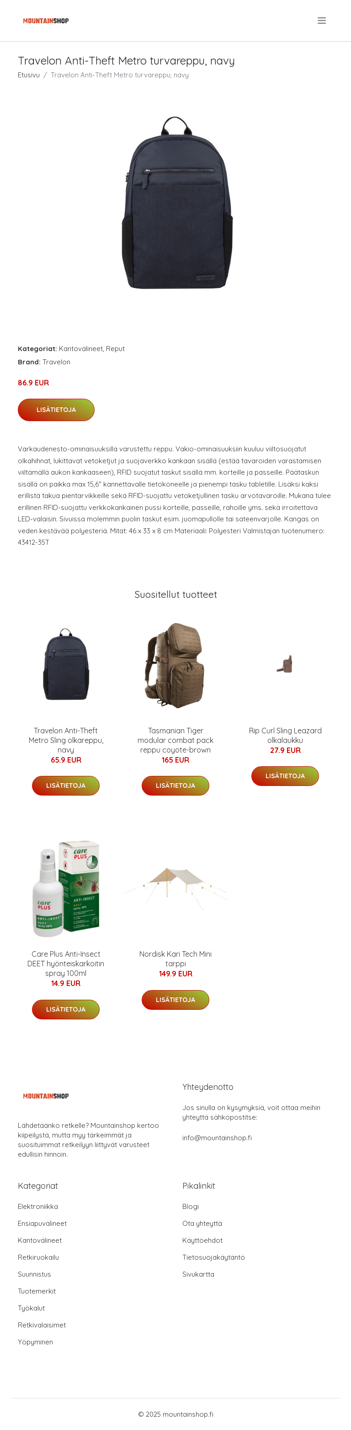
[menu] (322, 20)
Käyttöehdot (202, 1240)
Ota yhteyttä (202, 1223)
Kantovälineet (81, 348)
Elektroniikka (38, 1206)
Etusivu (29, 74)
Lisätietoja (56, 410)
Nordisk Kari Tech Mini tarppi (175, 958)
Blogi (190, 1206)
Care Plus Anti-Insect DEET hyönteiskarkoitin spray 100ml (65, 963)
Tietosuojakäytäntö (213, 1257)
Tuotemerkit (37, 1291)
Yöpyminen (35, 1342)
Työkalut (31, 1308)
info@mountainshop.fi (217, 1137)
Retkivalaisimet (42, 1325)
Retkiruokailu (38, 1257)
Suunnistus (34, 1274)
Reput (115, 348)
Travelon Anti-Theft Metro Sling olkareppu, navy (66, 740)
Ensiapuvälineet (42, 1223)
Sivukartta (198, 1274)
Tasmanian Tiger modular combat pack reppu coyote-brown (175, 740)
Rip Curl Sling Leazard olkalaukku (285, 735)
